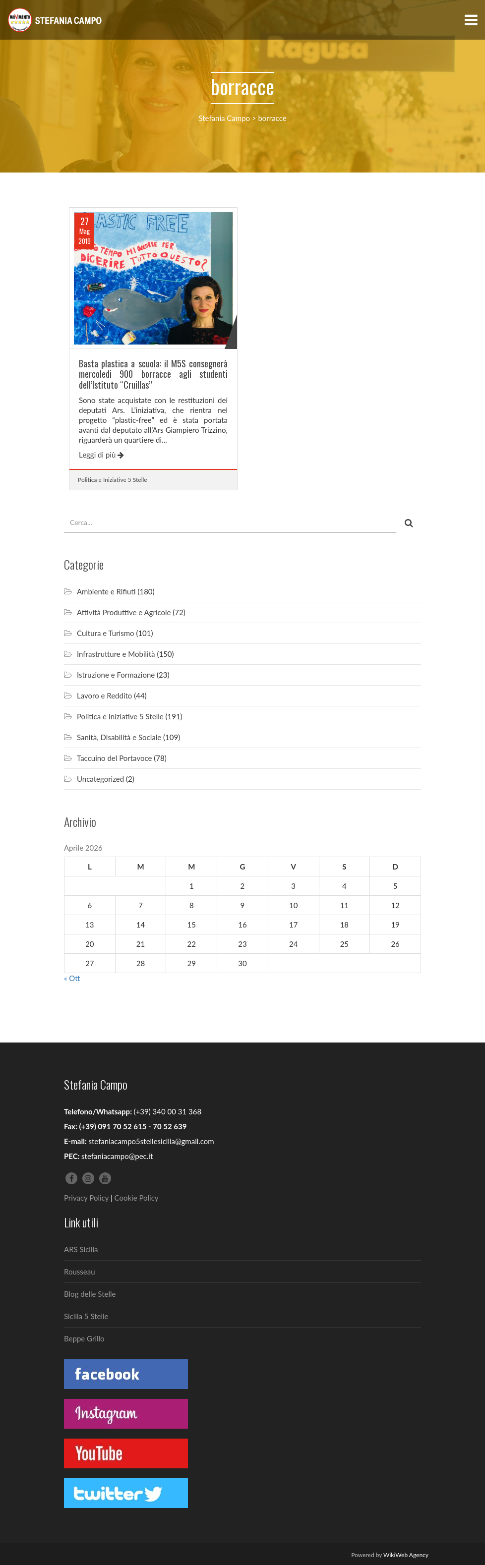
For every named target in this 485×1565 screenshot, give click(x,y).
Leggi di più (101, 454)
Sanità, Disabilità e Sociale (119, 737)
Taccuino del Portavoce (114, 758)
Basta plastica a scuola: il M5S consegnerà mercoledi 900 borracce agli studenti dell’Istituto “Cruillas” (153, 374)
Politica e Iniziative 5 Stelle (112, 479)
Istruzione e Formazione (116, 674)
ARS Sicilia (81, 1249)
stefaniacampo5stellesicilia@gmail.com (151, 1141)
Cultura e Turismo (105, 633)
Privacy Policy (86, 1197)
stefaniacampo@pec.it (117, 1156)
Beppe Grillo (84, 1338)
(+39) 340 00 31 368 (167, 1111)
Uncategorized (100, 778)
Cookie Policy (137, 1197)
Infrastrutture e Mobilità (116, 653)
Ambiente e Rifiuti (106, 591)
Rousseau (79, 1271)
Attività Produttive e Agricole (124, 612)
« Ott (72, 978)
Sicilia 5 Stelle (86, 1316)
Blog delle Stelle (90, 1293)
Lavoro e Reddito (104, 695)
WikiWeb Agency (405, 1555)
